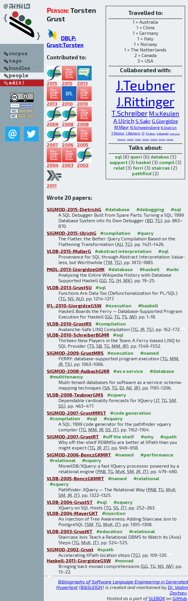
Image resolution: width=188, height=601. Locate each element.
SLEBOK (157, 598)
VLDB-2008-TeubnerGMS (75, 394)
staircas (161, 168)
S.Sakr (143, 121)
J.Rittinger (145, 101)
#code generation (130, 413)
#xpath (168, 436)
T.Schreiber (130, 113)
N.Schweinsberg (145, 127)
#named (149, 353)
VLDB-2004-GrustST (70, 502)
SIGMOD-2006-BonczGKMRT (79, 454)
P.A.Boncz (151, 133)
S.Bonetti (145, 139)
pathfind (142, 173)
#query (145, 233)
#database (117, 209)
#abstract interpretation (123, 251)
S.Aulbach (154, 139)
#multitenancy (66, 376)
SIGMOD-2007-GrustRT (73, 436)
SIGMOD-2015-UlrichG (71, 233)
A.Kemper (169, 139)
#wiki (172, 269)
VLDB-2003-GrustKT (70, 531)
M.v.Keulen (164, 113)
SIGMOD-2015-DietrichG (74, 209)
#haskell (149, 269)
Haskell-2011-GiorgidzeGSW (79, 560)
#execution (118, 305)
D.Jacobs (162, 139)
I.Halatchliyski (175, 134)
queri (136, 156)
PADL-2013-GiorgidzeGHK (76, 269)
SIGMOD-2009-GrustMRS (75, 353)
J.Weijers (133, 133)
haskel (143, 162)
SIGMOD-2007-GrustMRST (76, 413)
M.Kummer (122, 139)
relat (119, 168)
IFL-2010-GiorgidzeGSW (74, 305)
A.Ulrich (123, 120)
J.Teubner (145, 84)
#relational (62, 460)
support (118, 162)
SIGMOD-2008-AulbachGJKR (78, 371)
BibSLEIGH (91, 587)
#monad (124, 560)
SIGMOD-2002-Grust (70, 549)
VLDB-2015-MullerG (69, 251)
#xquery (116, 394)
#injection (114, 513)
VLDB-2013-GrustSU (69, 287)
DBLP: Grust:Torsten (65, 41)
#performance (156, 454)
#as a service (128, 371)
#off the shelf (118, 436)
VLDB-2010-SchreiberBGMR (78, 334)
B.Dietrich (169, 127)
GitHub (180, 598)
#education (109, 531)
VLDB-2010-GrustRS (69, 323)
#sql (176, 209)
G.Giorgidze (165, 121)
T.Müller (118, 133)
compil (166, 162)
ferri (138, 168)
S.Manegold (163, 133)
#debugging (150, 209)
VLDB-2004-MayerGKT (72, 513)
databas (160, 156)
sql (118, 156)
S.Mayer (138, 139)
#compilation (115, 233)
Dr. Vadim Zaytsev (178, 589)
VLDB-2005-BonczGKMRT (75, 478)
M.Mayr (121, 127)
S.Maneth (130, 139)
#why (147, 436)
